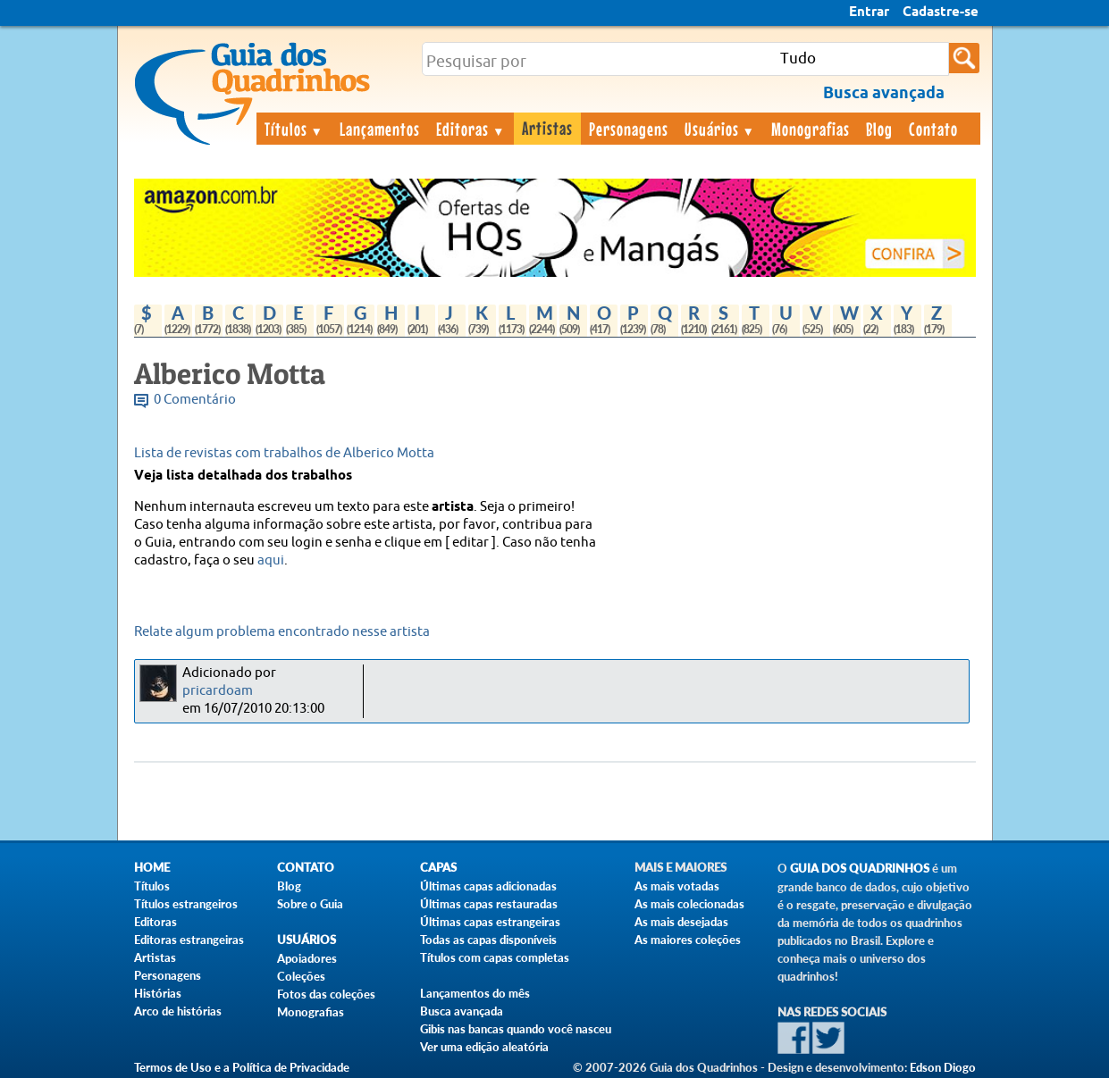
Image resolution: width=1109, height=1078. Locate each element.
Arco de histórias (178, 1011)
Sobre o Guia (310, 904)
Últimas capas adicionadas (488, 886)
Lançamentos (380, 128)
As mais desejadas (681, 922)
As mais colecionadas (689, 904)
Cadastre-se (941, 12)
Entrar (869, 12)
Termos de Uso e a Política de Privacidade (241, 1067)
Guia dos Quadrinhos (859, 868)
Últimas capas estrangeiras (490, 922)
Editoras (471, 128)
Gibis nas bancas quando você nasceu (515, 1029)
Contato (933, 128)
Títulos (294, 128)
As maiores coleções (687, 939)
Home (152, 867)
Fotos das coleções (326, 994)
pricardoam (217, 690)
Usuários (720, 128)
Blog (879, 128)
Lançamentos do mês (475, 993)
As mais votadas (676, 886)
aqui (270, 560)
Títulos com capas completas (494, 957)
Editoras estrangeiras (189, 939)
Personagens (628, 128)
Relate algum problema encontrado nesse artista (282, 631)
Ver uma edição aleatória (484, 1047)
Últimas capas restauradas (489, 904)
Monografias (810, 128)
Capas (438, 867)
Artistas (547, 127)
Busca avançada (461, 1011)
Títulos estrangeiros (186, 904)
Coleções (301, 976)
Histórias (157, 993)
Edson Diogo (943, 1067)
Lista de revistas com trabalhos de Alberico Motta (284, 453)
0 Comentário (195, 399)
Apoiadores (307, 958)
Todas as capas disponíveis (488, 939)
